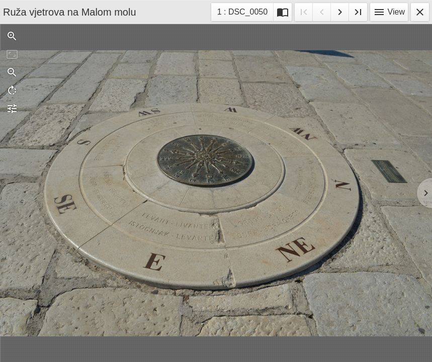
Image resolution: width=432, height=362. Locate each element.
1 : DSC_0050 (242, 13)
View (389, 12)
